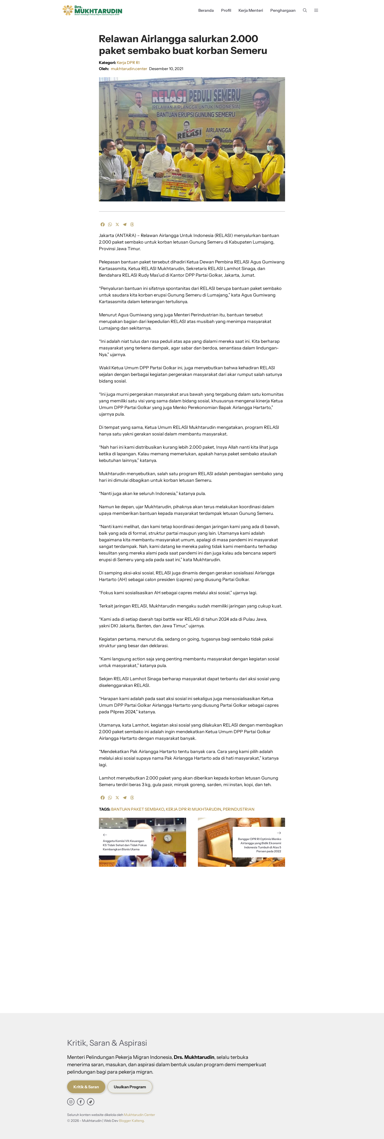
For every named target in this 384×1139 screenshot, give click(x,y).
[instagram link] (70, 1101)
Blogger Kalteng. (132, 1120)
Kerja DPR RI (128, 62)
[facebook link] (80, 1101)
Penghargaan (283, 10)
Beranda (206, 10)
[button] (305, 10)
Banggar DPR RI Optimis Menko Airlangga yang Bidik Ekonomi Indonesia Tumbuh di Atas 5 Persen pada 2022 (259, 845)
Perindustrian (238, 809)
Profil (226, 10)
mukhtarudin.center (129, 68)
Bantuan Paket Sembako (137, 809)
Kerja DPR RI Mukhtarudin (193, 809)
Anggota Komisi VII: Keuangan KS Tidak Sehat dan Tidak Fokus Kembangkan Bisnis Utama (125, 845)
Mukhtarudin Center (139, 1115)
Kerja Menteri (251, 10)
